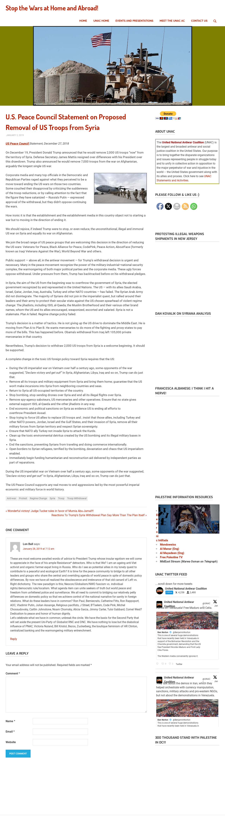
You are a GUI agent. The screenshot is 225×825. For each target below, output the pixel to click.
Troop (61, 498)
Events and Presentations (134, 20)
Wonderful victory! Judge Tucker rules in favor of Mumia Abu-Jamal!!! (51, 511)
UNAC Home (101, 20)
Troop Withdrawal (76, 498)
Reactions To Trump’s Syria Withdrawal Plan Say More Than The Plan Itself (98, 515)
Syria (52, 498)
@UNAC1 (206, 605)
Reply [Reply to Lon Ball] (13, 639)
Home (83, 20)
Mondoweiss (168, 544)
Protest (23, 498)
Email (10, 731)
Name (10, 721)
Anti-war (11, 498)
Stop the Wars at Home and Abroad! (54, 8)
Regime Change (38, 498)
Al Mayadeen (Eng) (172, 553)
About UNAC (165, 131)
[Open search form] (215, 21)
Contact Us (199, 20)
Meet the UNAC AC (172, 20)
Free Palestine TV (171, 557)
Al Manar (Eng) (169, 548)
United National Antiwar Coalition (179, 604)
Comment (13, 673)
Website (11, 742)
